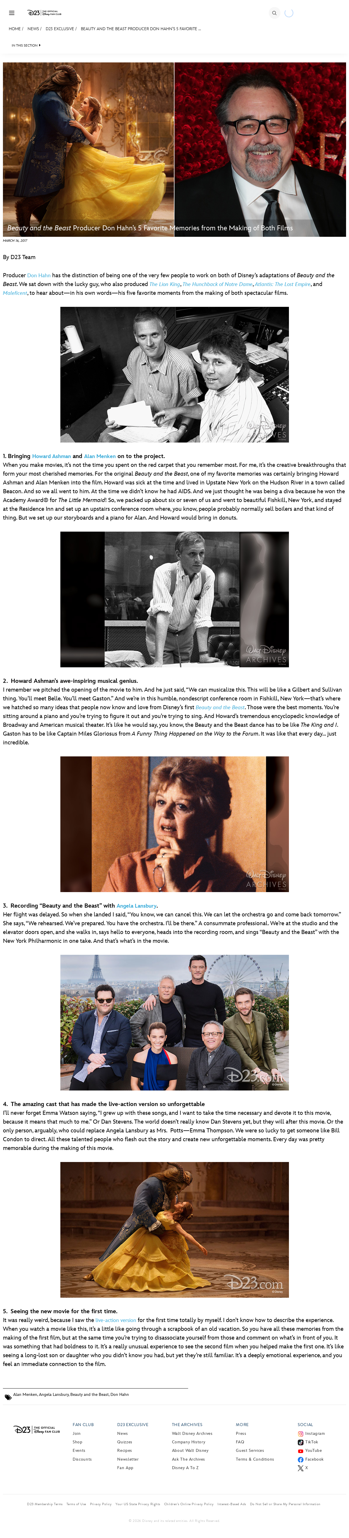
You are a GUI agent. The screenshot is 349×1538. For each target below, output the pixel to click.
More (242, 1425)
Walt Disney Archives (192, 1433)
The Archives (187, 1425)
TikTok (311, 1442)
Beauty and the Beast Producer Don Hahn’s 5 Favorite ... (141, 28)
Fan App (125, 1467)
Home (15, 28)
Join (77, 1433)
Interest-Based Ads (231, 1504)
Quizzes (124, 1442)
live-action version (116, 1320)
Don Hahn (39, 276)
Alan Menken (100, 456)
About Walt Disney (190, 1450)
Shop (78, 1442)
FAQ (240, 1442)
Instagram (315, 1433)
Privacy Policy (101, 1504)
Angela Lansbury (136, 906)
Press (241, 1433)
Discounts (82, 1459)
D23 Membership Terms (45, 1504)
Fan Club (83, 1425)
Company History (188, 1442)
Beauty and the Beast (89, 1394)
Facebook (314, 1459)
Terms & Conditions (255, 1459)
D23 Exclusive (60, 28)
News (33, 28)
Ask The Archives (188, 1459)
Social (305, 1425)
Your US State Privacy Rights (137, 1504)
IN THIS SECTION (25, 45)
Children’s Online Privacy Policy (189, 1504)
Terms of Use (76, 1504)
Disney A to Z (185, 1467)
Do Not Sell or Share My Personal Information (285, 1504)
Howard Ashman (51, 456)
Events (79, 1450)
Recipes (124, 1450)
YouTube (313, 1450)
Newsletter (128, 1459)
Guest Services (250, 1450)
